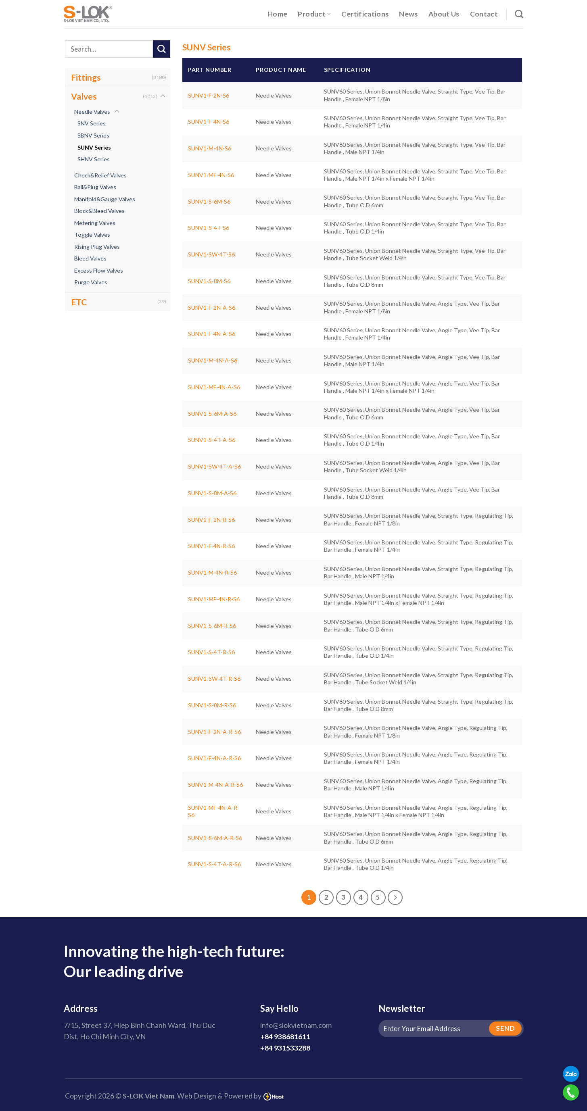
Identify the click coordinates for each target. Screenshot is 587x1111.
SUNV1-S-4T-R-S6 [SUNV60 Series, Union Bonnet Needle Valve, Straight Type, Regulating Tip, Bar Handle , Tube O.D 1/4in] (211, 651)
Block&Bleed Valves (99, 210)
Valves (84, 96)
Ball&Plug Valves (95, 186)
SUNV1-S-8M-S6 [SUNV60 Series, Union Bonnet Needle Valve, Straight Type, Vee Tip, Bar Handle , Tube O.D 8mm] (209, 280)
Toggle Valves (92, 234)
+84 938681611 (285, 1036)
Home (277, 14)
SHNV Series (93, 159)
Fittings (86, 77)
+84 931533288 (285, 1048)
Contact (484, 14)
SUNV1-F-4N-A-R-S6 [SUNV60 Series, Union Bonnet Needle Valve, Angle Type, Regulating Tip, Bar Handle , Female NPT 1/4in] (214, 758)
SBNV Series (93, 135)
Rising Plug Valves (97, 246)
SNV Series (91, 123)
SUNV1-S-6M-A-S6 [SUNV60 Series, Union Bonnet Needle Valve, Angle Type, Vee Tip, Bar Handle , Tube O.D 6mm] (212, 413)
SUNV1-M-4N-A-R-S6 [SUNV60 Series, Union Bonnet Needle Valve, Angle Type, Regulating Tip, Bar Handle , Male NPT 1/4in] (215, 784)
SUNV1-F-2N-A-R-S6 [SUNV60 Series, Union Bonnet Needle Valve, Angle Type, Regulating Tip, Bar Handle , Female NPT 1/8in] (214, 731)
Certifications (365, 14)
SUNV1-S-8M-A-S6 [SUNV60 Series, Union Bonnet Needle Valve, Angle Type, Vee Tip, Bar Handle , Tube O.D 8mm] (212, 493)
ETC (79, 302)
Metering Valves (94, 222)
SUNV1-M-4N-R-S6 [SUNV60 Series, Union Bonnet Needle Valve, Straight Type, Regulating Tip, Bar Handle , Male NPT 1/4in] (212, 572)
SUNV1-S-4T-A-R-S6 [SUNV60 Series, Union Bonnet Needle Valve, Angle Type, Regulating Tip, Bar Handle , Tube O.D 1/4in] (214, 864)
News (408, 14)
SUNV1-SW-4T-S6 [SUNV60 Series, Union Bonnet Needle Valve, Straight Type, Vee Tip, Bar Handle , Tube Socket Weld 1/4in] (211, 254)
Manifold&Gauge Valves (104, 199)
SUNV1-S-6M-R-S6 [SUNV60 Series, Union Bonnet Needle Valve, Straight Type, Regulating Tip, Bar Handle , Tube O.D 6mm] (212, 625)
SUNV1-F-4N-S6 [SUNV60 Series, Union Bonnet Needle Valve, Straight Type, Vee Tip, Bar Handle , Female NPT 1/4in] (208, 121)
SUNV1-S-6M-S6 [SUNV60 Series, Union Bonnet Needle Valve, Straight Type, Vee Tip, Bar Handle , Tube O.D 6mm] (209, 201)
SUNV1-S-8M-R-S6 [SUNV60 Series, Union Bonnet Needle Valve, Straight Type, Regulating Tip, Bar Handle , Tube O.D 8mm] (212, 705)
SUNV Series (94, 147)
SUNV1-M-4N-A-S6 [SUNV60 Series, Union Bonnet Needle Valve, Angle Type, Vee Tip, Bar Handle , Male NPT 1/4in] (212, 360)
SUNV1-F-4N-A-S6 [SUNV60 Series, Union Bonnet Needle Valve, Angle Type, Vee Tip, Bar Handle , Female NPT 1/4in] (211, 333)
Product (314, 14)
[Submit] (161, 49)
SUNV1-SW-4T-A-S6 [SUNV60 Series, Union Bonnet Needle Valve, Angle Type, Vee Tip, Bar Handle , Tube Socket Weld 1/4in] (214, 466)
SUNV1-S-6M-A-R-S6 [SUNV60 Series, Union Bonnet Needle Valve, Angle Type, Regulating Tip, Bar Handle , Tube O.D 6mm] (215, 837)
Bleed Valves (90, 258)
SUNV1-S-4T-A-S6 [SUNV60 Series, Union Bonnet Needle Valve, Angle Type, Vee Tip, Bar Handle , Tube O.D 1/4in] (211, 439)
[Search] (519, 14)
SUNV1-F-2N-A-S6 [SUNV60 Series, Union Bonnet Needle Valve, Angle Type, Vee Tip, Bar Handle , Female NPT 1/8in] (211, 307)
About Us (444, 14)
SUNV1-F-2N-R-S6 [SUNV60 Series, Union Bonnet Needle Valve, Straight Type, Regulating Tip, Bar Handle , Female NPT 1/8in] (211, 519)
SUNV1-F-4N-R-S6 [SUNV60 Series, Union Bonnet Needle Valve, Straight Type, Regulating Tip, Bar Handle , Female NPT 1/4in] (211, 545)
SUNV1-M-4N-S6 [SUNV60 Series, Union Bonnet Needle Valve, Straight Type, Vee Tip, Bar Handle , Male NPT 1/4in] (209, 148)
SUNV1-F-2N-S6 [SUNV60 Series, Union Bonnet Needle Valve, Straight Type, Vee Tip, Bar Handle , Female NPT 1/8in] (208, 95)
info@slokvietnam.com (296, 1025)
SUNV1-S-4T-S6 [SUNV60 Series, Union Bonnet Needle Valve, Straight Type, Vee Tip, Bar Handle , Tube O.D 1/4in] (208, 227)
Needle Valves (92, 111)
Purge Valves (90, 282)
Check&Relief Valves (100, 175)
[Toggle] (162, 96)
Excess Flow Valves (98, 270)
